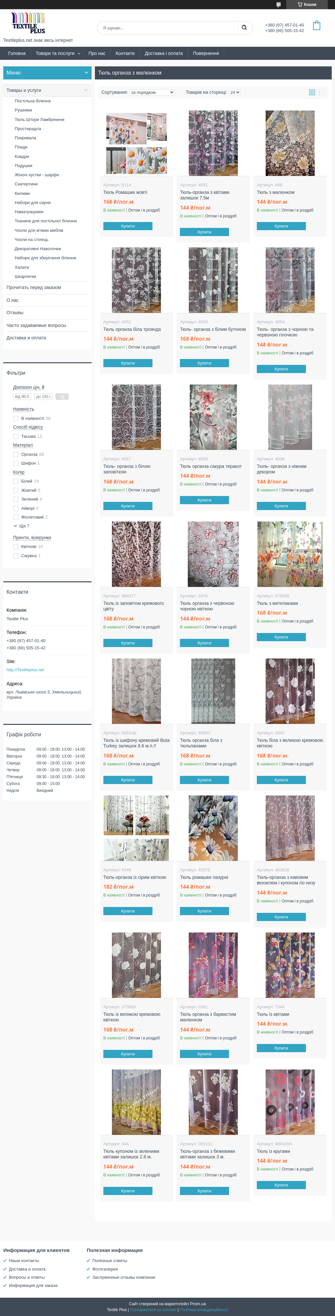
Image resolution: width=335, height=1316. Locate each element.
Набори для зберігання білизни (45, 257)
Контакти (124, 53)
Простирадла (28, 128)
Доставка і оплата (164, 53)
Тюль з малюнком (275, 192)
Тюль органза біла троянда (132, 329)
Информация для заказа (33, 1285)
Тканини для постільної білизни (46, 220)
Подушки (23, 165)
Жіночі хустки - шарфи (37, 174)
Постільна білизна (33, 100)
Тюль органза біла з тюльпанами (201, 743)
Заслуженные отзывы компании (123, 1277)
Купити (128, 226)
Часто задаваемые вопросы (36, 325)
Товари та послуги (55, 53)
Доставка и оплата (26, 337)
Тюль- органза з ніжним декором (282, 469)
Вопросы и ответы (26, 1277)
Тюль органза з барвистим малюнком (208, 1017)
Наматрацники (29, 211)
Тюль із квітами (273, 1014)
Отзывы (15, 312)
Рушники (23, 110)
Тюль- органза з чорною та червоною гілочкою (285, 332)
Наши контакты (24, 1260)
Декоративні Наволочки (38, 248)
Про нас (96, 53)
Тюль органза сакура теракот (211, 466)
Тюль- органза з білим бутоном (213, 329)
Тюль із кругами (273, 1151)
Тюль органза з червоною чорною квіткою (207, 606)
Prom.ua (198, 1303)
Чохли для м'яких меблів (39, 230)
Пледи (21, 147)
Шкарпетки (25, 276)
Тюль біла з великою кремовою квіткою (290, 743)
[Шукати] (244, 27)
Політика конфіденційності (204, 1309)
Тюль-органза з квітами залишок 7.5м (204, 195)
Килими (22, 193)
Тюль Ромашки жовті (125, 192)
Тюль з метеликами (277, 603)
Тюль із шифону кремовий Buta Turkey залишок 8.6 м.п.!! (136, 743)
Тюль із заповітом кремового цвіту (133, 606)
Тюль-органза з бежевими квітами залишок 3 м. (207, 1154)
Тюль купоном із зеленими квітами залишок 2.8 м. (131, 1154)
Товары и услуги (24, 90)
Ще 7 (24, 525)
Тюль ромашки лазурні (204, 877)
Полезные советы (109, 1260)
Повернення (206, 53)
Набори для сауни (33, 202)
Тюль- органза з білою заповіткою (126, 469)
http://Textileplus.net (25, 669)
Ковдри (22, 156)
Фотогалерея (105, 1269)
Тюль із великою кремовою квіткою (132, 1017)
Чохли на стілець (31, 239)
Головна (17, 53)
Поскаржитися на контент (153, 1309)
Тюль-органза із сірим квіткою (135, 877)
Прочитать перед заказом (34, 287)
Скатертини (26, 183)
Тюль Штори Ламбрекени (39, 119)
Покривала (25, 137)
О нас (13, 300)
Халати (22, 267)
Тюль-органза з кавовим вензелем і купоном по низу (286, 880)
